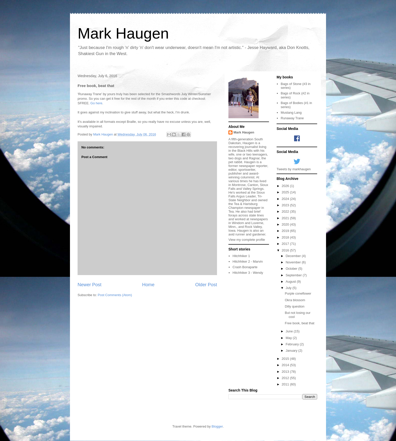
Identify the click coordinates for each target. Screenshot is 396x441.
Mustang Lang (291, 112)
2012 (286, 378)
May (289, 338)
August (291, 281)
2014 (286, 365)
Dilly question (294, 306)
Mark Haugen (123, 33)
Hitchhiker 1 (241, 256)
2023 (286, 205)
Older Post (206, 284)
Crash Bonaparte (244, 267)
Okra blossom (295, 300)
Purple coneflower (298, 293)
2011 (286, 384)
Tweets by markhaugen (294, 169)
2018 (286, 237)
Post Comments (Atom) (115, 295)
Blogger (217, 426)
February (293, 344)
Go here (96, 103)
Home (148, 284)
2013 (286, 372)
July (289, 288)
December (294, 256)
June (290, 331)
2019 (286, 231)
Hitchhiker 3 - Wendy (247, 273)
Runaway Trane (292, 118)
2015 (286, 359)
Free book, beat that (299, 323)
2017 (286, 244)
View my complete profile (246, 240)
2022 (286, 211)
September (294, 275)
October (292, 268)
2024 (286, 199)
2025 (286, 192)
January (292, 350)
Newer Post (89, 284)
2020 (286, 224)
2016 (286, 250)
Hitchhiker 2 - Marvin (247, 261)
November (294, 262)
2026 (286, 186)
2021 (286, 218)
